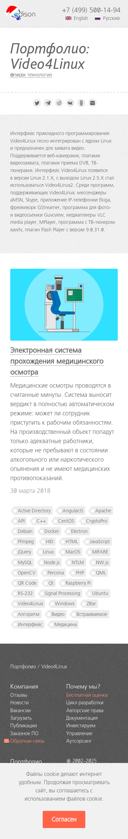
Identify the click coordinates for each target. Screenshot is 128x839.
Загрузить (21, 718)
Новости (19, 702)
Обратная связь (24, 741)
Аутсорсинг (79, 741)
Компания (24, 686)
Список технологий (31, 74)
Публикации (23, 725)
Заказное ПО (24, 733)
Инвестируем (81, 725)
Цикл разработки (84, 702)
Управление (79, 733)
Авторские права (84, 710)
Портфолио (26, 761)
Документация (82, 718)
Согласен (64, 819)
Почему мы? (83, 686)
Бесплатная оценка (87, 695)
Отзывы (18, 695)
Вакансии (20, 710)
